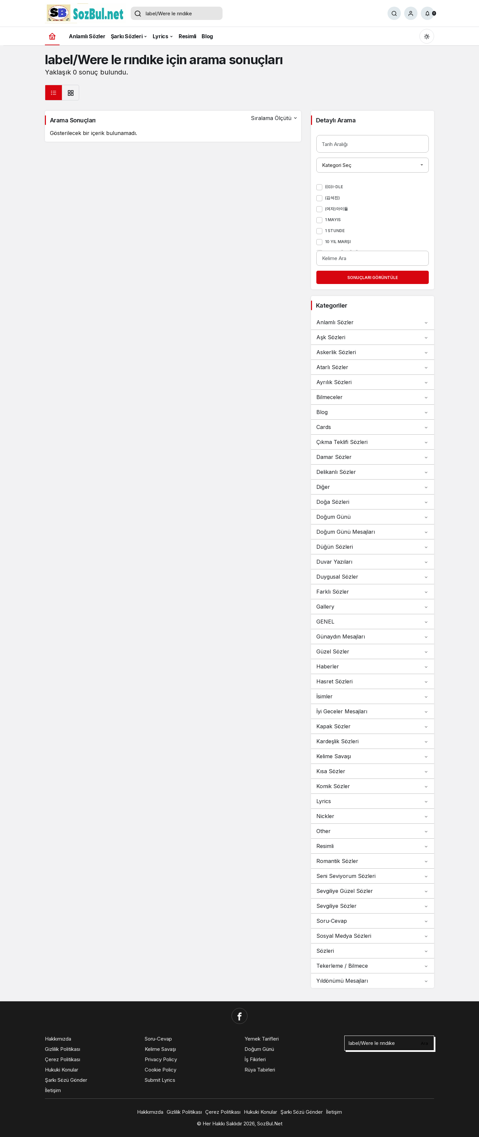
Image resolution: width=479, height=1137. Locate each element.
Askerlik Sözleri (372, 352)
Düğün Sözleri (372, 546)
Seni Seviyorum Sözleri (372, 876)
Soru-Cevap (372, 921)
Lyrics (372, 801)
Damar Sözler (372, 457)
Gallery (372, 606)
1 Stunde (335, 230)
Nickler (372, 816)
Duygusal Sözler (372, 576)
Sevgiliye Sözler (372, 906)
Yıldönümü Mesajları (372, 980)
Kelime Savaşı (372, 756)
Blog (372, 412)
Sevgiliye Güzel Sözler (372, 891)
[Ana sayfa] (52, 36)
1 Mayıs (333, 219)
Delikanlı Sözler (372, 472)
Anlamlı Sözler (372, 322)
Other (372, 831)
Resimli (372, 846)
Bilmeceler (372, 397)
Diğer (372, 487)
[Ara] (394, 13)
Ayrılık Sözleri (372, 382)
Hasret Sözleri (372, 681)
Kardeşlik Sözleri (372, 741)
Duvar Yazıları (372, 561)
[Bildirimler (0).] (427, 13)
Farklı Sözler (372, 591)
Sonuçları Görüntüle (372, 277)
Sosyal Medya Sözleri (372, 935)
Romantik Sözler (372, 861)
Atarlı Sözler (372, 367)
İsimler (372, 696)
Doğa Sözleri (372, 501)
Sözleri (372, 950)
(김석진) (332, 197)
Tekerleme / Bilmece (372, 965)
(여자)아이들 (336, 208)
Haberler (372, 666)
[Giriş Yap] (410, 13)
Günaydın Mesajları (372, 636)
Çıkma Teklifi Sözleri (372, 442)
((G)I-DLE (334, 186)
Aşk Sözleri (372, 337)
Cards (372, 427)
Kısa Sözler (372, 771)
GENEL (372, 621)
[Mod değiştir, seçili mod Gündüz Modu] (426, 36)
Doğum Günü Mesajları (372, 531)
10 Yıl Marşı (338, 241)
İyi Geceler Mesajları (372, 711)
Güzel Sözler (372, 651)
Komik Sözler (372, 786)
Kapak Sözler (372, 726)
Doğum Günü (372, 516)
